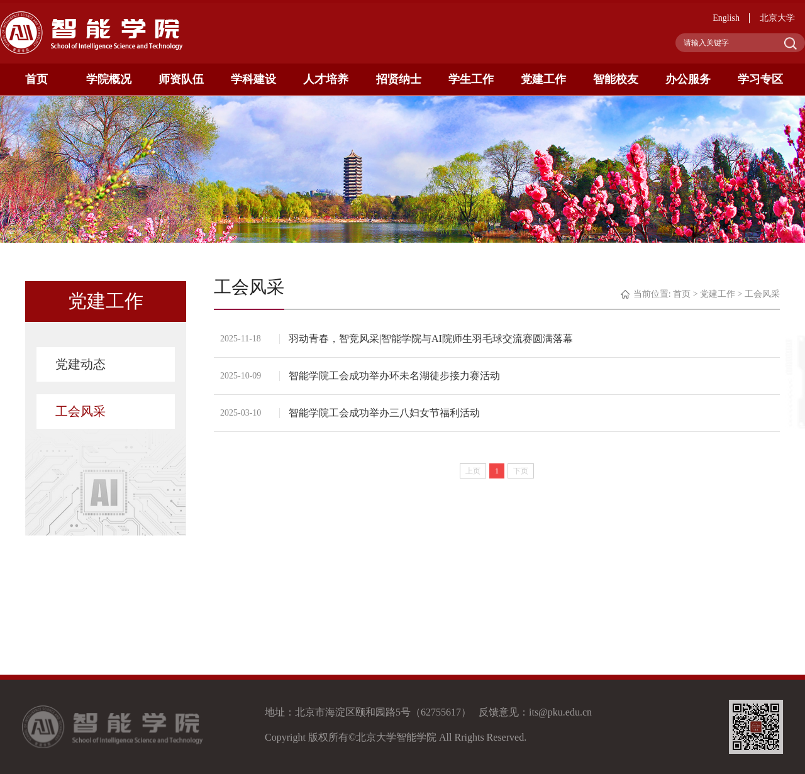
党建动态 (80, 364)
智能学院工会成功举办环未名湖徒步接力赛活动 (395, 375)
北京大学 (777, 18)
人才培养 (325, 79)
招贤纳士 (398, 79)
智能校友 (615, 79)
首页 (36, 79)
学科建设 (253, 79)
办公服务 (688, 79)
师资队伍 (181, 79)
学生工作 (471, 79)
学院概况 (108, 79)
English (726, 18)
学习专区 (760, 79)
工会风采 (80, 411)
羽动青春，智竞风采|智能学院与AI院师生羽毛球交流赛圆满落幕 (431, 338)
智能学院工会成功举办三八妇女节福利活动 (384, 412)
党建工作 (543, 79)
